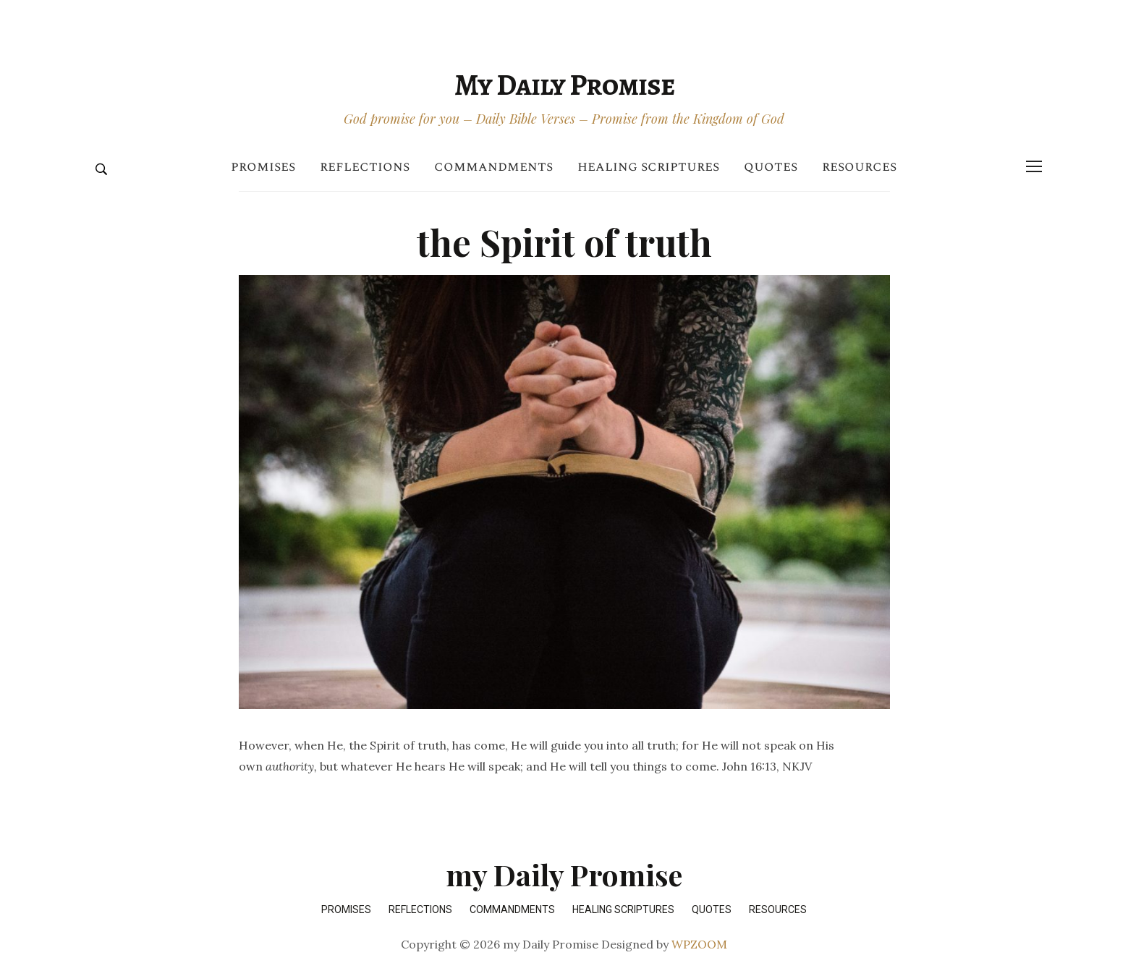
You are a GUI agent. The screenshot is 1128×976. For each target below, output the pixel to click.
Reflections (365, 166)
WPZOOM (699, 944)
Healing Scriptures (648, 166)
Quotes (770, 166)
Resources (859, 166)
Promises (263, 166)
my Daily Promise (564, 84)
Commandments (493, 166)
